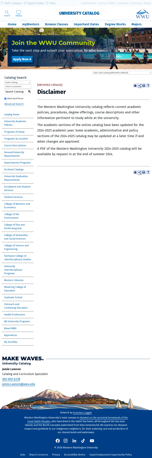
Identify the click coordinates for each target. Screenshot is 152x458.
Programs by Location (16, 138)
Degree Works (115, 24)
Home (12, 24)
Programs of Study (14, 131)
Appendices (10, 335)
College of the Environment (11, 216)
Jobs (22, 454)
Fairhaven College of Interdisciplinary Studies (17, 257)
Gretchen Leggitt (82, 412)
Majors (137, 24)
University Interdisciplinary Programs (13, 270)
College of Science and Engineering (16, 247)
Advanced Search (14, 104)
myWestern (88, 3)
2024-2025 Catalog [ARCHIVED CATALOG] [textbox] (111, 73)
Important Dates (86, 24)
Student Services (13, 197)
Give (50, 3)
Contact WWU (107, 3)
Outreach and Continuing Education (16, 306)
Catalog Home (11, 114)
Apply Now (20, 59)
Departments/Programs (17, 162)
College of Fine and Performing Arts (14, 226)
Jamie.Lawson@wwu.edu (18, 384)
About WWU (10, 328)
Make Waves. (23, 358)
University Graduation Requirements (16, 178)
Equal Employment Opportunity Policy (111, 454)
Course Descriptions (15, 145)
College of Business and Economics (17, 205)
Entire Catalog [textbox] (11, 82)
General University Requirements (14, 154)
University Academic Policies (15, 123)
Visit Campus (11, 3)
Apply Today (33, 3)
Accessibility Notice (74, 454)
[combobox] (122, 72)
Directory (136, 3)
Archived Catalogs (14, 169)
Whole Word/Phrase (15, 99)
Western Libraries (14, 280)
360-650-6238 (11, 379)
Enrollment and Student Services (17, 188)
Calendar (123, 3)
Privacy (56, 454)
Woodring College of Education (15, 289)
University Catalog (79, 13)
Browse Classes (56, 24)
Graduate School (13, 297)
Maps (147, 3)
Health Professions (14, 314)
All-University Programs (17, 321)
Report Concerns (38, 454)
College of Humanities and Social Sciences (16, 237)
